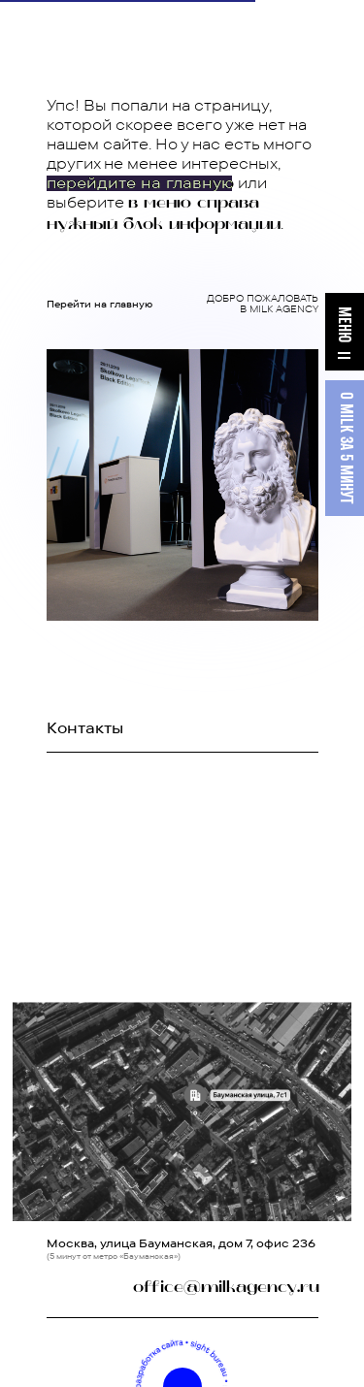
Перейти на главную (99, 304)
